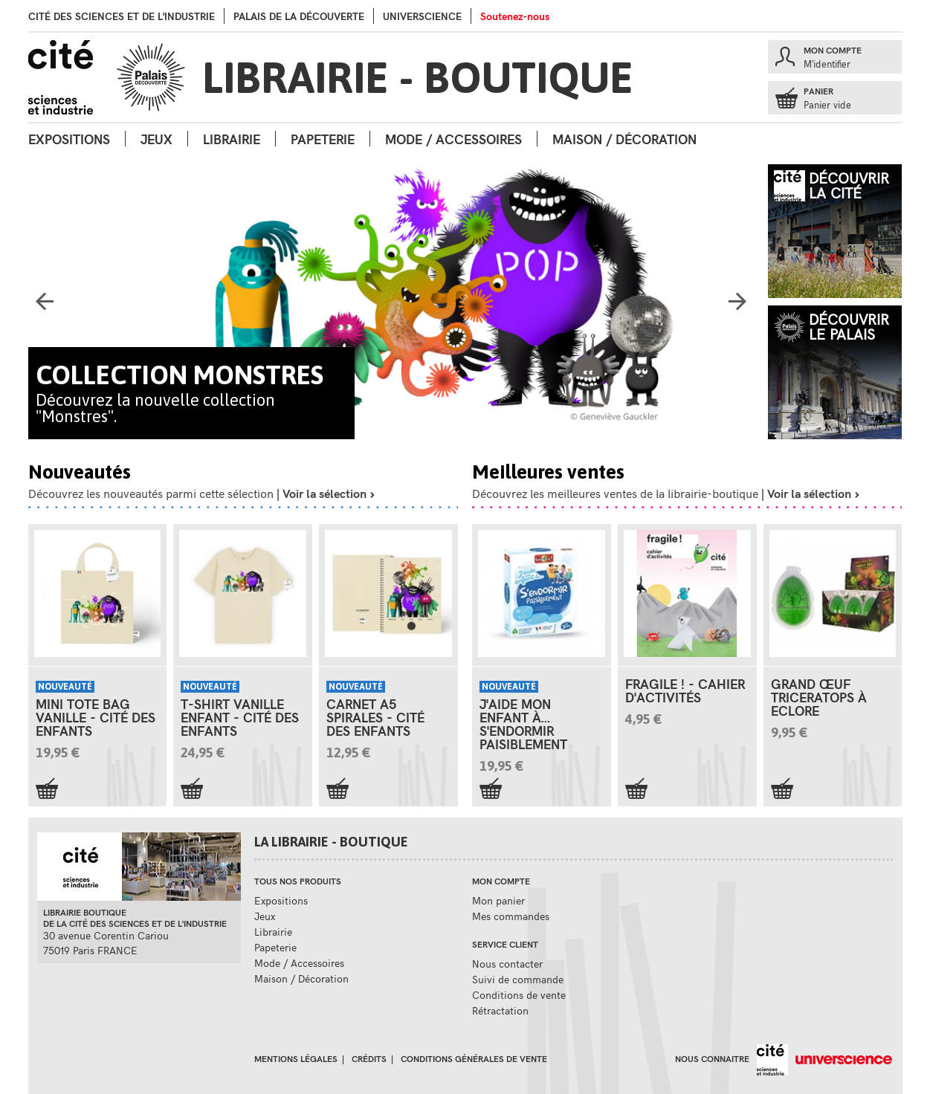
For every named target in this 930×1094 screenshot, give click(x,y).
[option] (391, 301)
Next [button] (737, 305)
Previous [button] (44, 305)
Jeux (156, 138)
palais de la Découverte (298, 16)
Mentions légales (296, 1058)
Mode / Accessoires (453, 138)
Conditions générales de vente (474, 1058)
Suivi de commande (518, 979)
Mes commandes (510, 916)
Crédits (369, 1058)
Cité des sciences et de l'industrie (121, 16)
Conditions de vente (519, 995)
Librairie (231, 138)
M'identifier (827, 64)
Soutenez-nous (514, 16)
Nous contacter (507, 964)
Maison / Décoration (624, 138)
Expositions (69, 138)
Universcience (422, 16)
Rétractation (500, 1010)
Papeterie (323, 138)
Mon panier (498, 900)
